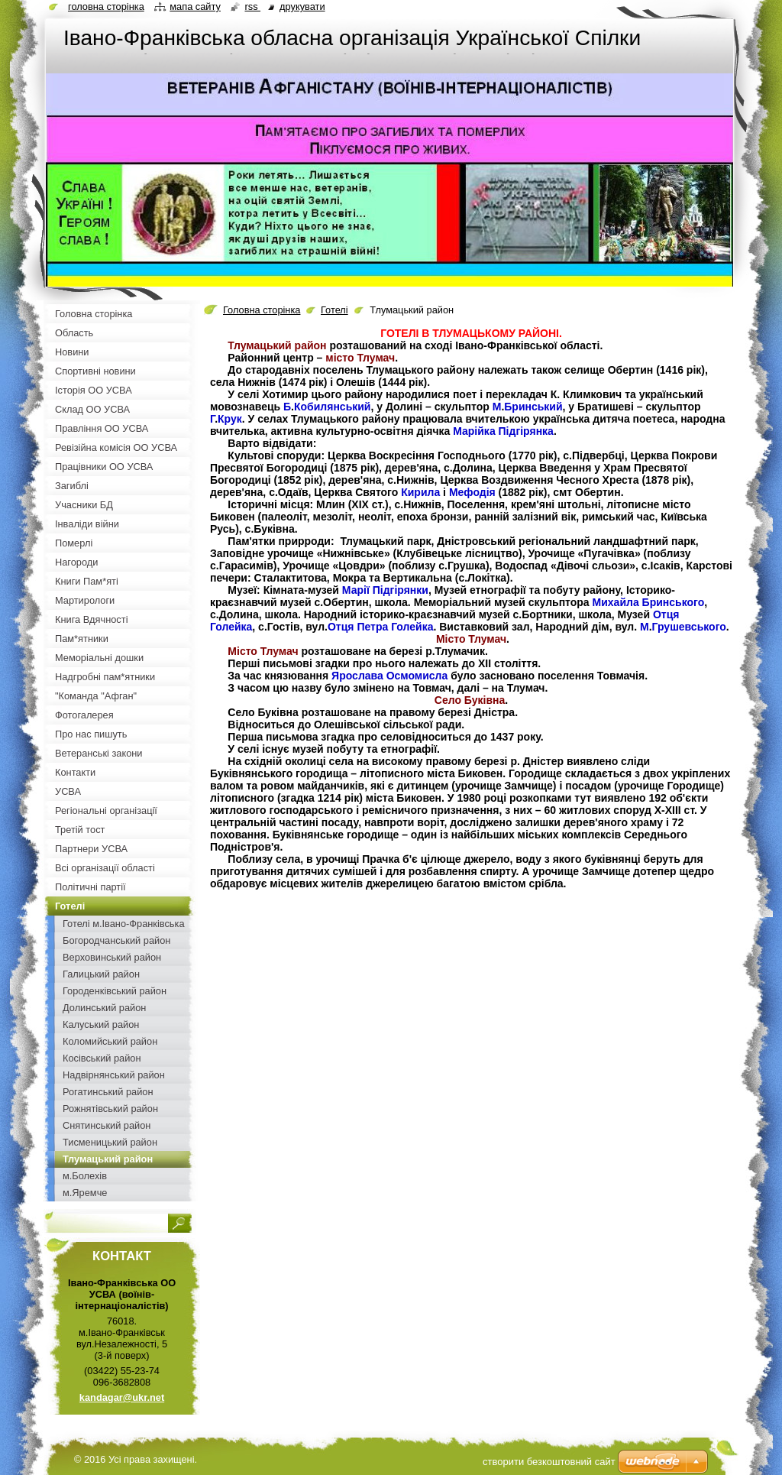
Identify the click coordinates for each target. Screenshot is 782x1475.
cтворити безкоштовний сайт (549, 1461)
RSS (252, 6)
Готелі (334, 310)
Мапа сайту (195, 6)
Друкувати (302, 6)
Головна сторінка (261, 310)
